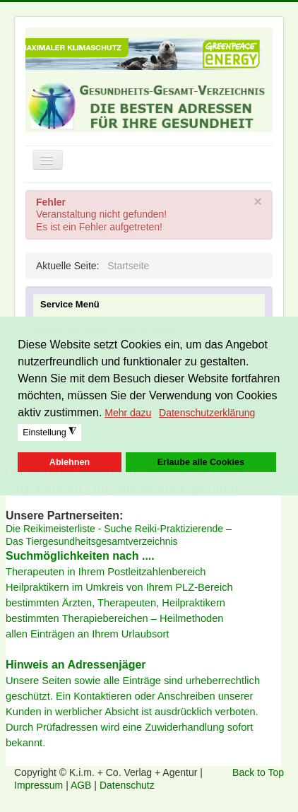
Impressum (40, 785)
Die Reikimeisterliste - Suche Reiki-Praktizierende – (119, 528)
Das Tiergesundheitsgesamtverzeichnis (92, 541)
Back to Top (258, 772)
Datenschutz (127, 785)
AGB (82, 785)
